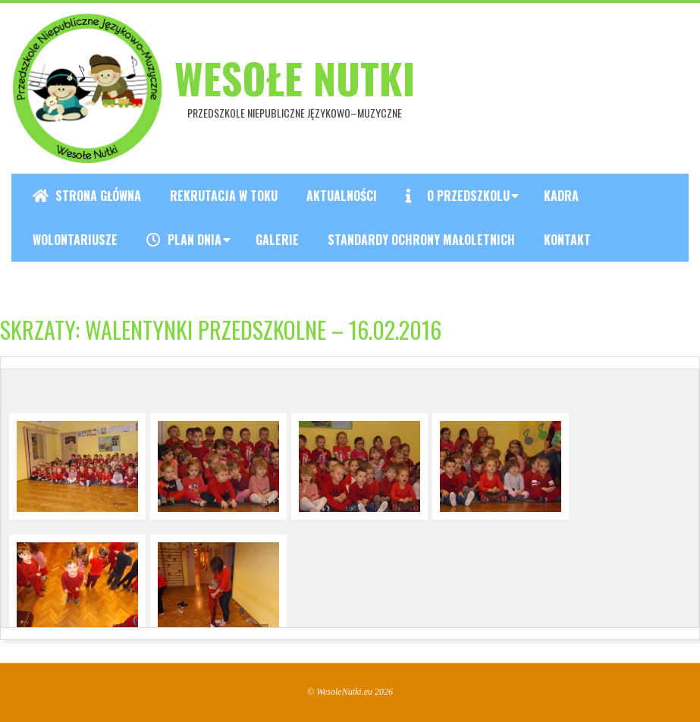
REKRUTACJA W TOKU (224, 196)
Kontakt (567, 240)
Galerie (277, 240)
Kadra (561, 196)
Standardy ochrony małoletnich (421, 240)
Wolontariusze (75, 240)
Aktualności (341, 196)
